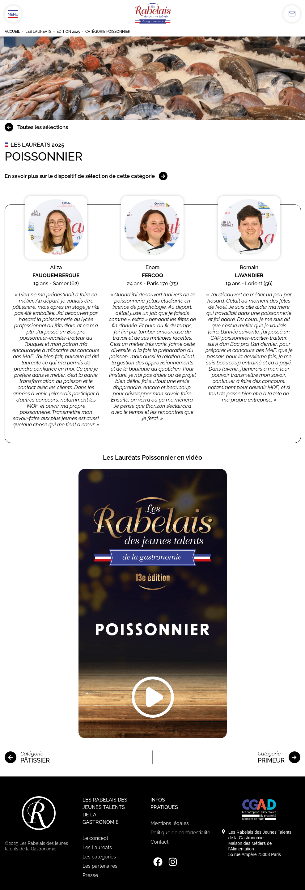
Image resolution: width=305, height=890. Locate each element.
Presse (90, 875)
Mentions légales (169, 823)
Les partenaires (100, 866)
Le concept (95, 838)
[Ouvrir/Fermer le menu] (13, 14)
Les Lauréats (38, 31)
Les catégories (99, 857)
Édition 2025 (68, 31)
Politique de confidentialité (180, 833)
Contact (159, 842)
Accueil (12, 31)
